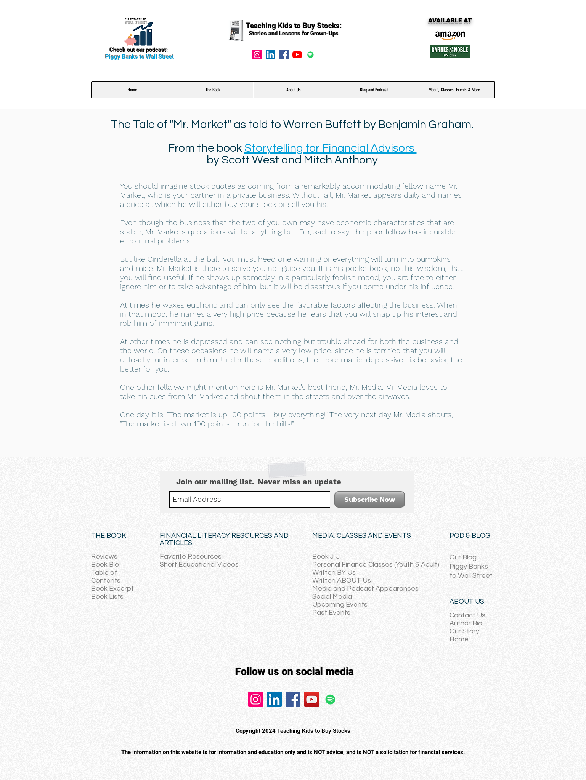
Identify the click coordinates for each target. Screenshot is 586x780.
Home (459, 639)
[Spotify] (310, 54)
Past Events (331, 612)
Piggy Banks (469, 566)
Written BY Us (334, 572)
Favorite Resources (191, 556)
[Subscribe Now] (369, 499)
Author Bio (466, 623)
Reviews (104, 556)
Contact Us (467, 615)
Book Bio (105, 564)
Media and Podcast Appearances (365, 588)
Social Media (332, 596)
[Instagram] (257, 54)
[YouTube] (297, 54)
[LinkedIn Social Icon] (270, 54)
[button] (213, 90)
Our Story (464, 631)
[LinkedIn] (274, 699)
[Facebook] (284, 54)
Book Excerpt (112, 588)
